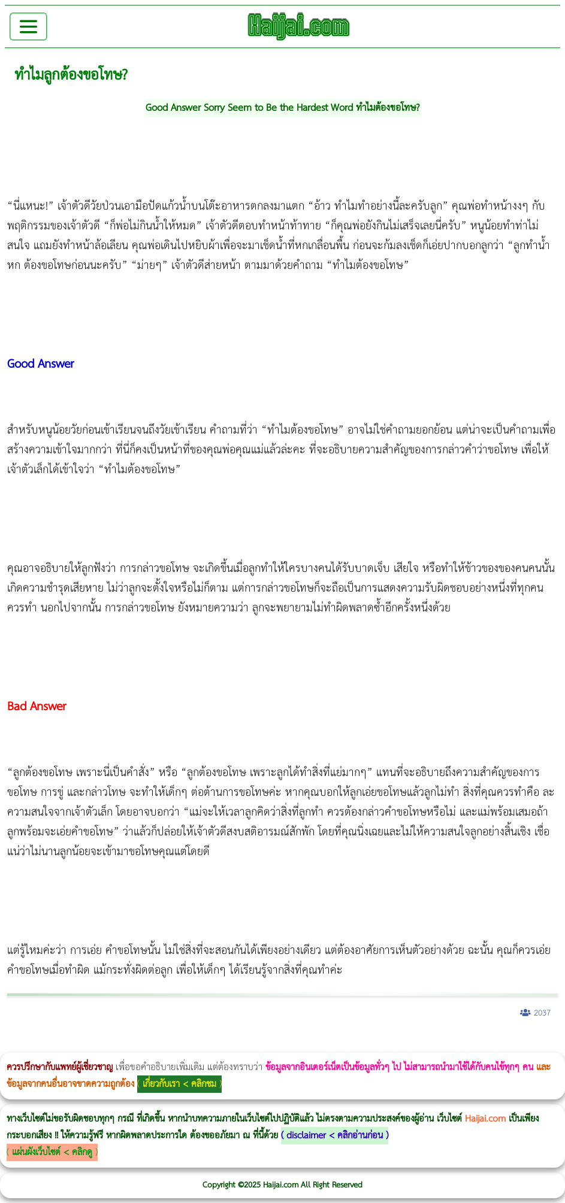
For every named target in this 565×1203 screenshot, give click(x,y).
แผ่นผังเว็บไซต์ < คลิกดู (52, 1152)
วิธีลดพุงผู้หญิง (213, 1044)
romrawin (367, 1044)
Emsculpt (336, 1044)
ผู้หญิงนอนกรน (60, 1044)
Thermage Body (301, 1044)
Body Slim (173, 1044)
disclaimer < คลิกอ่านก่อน (334, 1135)
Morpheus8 (163, 1044)
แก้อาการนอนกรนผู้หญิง (120, 1044)
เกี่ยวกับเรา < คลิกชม (179, 1084)
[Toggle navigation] (28, 27)
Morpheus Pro (314, 1044)
